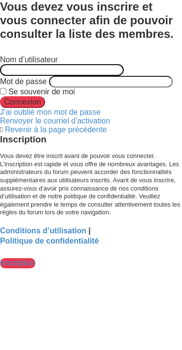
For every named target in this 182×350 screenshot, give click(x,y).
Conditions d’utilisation (43, 231)
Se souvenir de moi (37, 92)
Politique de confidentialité (49, 241)
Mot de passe (23, 81)
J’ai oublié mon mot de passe (50, 112)
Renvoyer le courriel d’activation (55, 121)
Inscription (17, 263)
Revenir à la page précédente (56, 129)
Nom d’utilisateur (29, 59)
